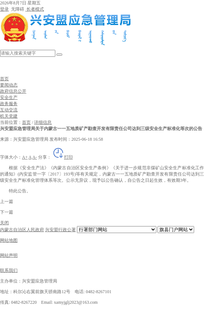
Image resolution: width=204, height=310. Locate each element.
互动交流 (9, 109)
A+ (24, 157)
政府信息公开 (13, 91)
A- (34, 157)
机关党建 (9, 116)
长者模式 (34, 9)
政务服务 (9, 103)
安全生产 (9, 97)
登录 (4, 9)
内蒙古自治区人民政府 (22, 229)
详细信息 (43, 122)
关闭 (4, 222)
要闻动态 (9, 85)
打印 (62, 157)
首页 (4, 78)
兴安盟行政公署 (60, 229)
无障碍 (17, 9)
